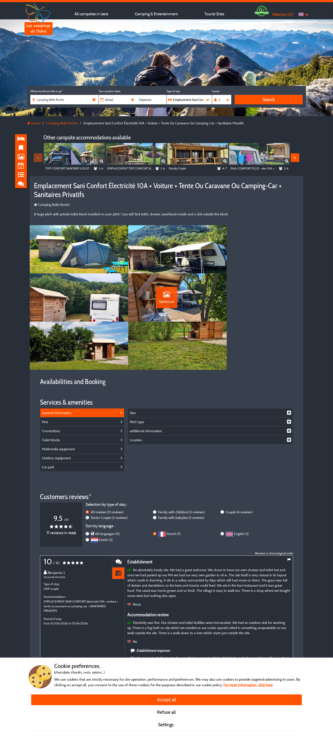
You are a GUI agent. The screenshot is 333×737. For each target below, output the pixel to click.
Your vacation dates (109, 91)
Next (295, 157)
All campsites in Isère (91, 13)
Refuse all (166, 712)
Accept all (166, 699)
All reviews (107, 471)
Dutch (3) (106, 498)
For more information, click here (248, 685)
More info (160, 653)
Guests (215, 91)
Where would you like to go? (46, 91)
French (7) (173, 492)
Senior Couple (109, 476)
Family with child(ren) (181, 471)
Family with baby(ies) (181, 476)
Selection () (282, 14)
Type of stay (173, 91)
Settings (166, 724)
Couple (239, 471)
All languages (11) (107, 492)
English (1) (241, 492)
